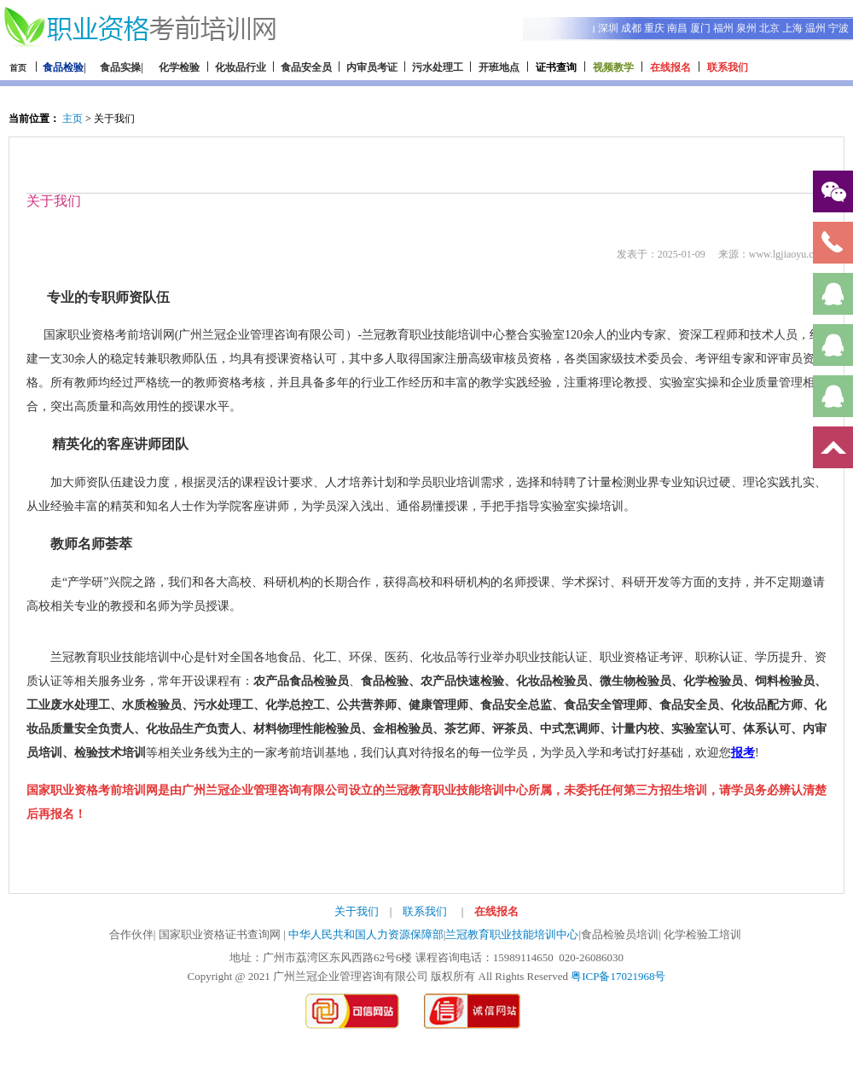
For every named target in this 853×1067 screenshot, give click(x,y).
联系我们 (425, 911)
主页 (72, 119)
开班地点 (499, 67)
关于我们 (356, 911)
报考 (743, 752)
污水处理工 (437, 67)
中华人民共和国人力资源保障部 (366, 934)
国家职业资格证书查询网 (220, 934)
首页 (17, 67)
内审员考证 (371, 67)
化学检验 (179, 67)
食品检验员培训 (620, 934)
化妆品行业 (240, 67)
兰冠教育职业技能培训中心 (511, 934)
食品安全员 (306, 67)
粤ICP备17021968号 (618, 976)
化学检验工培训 (702, 934)
